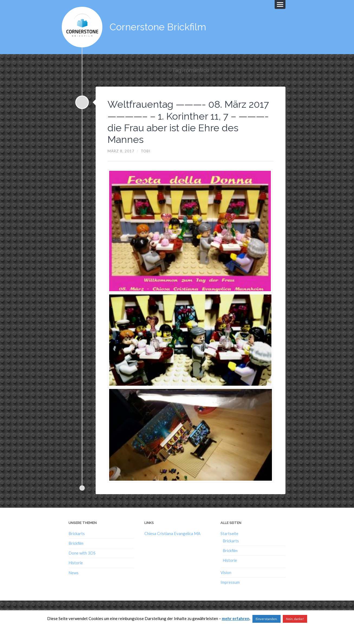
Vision (225, 572)
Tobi (145, 151)
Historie (76, 562)
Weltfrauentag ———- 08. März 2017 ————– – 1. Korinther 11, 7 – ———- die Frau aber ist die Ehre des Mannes (188, 122)
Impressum (230, 582)
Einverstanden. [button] (266, 619)
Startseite (229, 533)
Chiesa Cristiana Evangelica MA (172, 533)
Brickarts (77, 533)
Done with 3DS (82, 552)
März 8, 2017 (121, 151)
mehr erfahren (235, 618)
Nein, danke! (295, 619)
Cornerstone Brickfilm (158, 26)
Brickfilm (76, 543)
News (74, 572)
